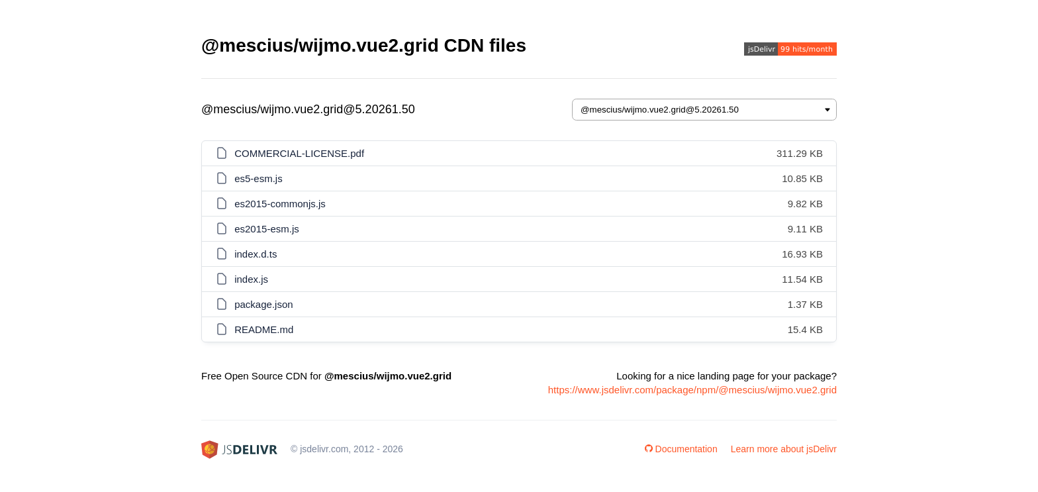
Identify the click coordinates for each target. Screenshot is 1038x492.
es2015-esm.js (266, 228)
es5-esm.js (258, 178)
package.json (263, 304)
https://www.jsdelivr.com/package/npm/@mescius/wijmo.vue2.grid (692, 389)
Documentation (681, 449)
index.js (251, 279)
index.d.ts (255, 254)
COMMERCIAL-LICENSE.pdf (299, 153)
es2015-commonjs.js (280, 203)
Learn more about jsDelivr (784, 449)
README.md (263, 329)
